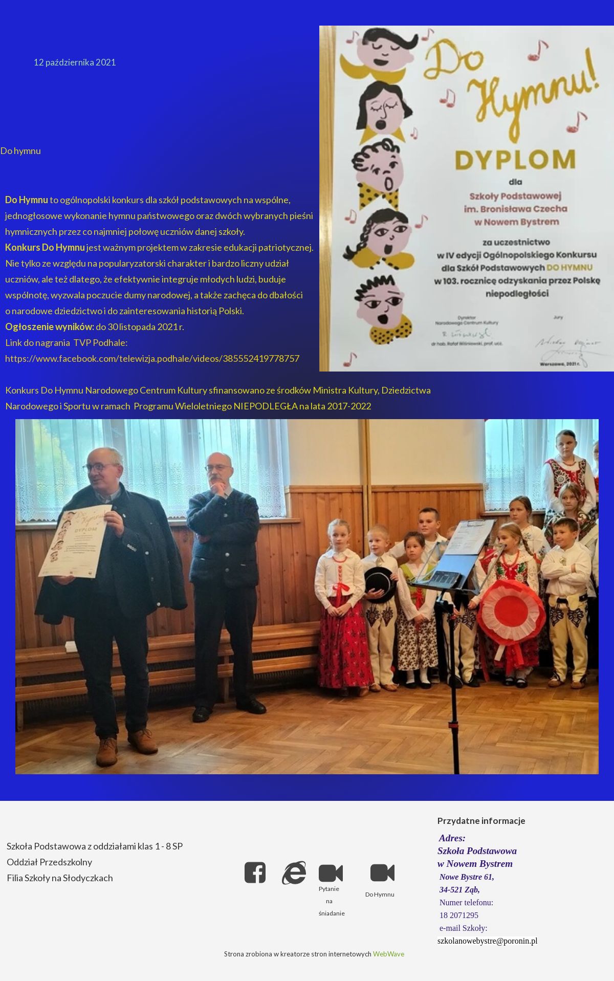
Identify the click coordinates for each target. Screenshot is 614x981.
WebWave (388, 954)
